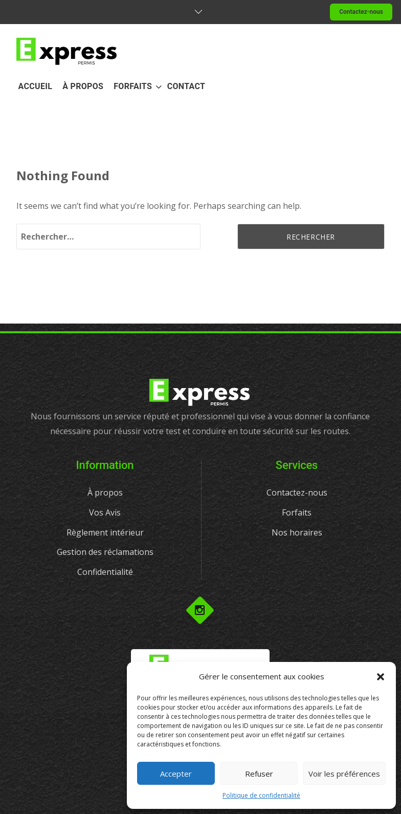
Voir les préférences (344, 773)
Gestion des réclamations (105, 552)
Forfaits (296, 512)
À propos (105, 492)
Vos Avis (105, 512)
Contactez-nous (361, 11)
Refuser (259, 773)
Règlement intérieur (105, 532)
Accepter (176, 773)
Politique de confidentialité (261, 795)
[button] (380, 677)
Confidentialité (105, 571)
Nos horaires (297, 532)
